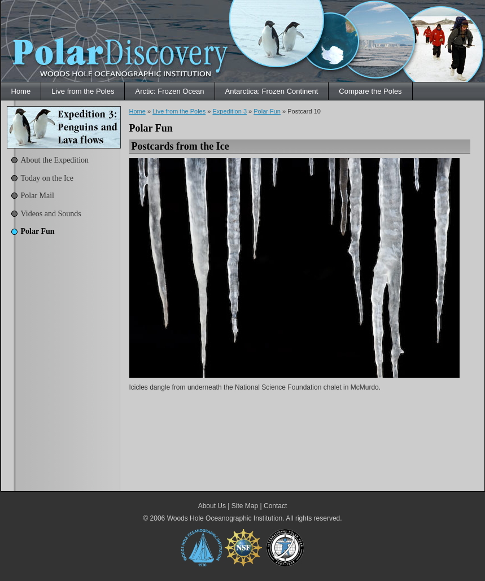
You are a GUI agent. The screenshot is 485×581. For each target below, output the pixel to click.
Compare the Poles (370, 91)
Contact (275, 506)
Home (21, 91)
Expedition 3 (229, 111)
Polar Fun (38, 231)
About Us (212, 506)
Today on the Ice (47, 178)
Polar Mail (38, 195)
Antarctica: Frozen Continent (271, 91)
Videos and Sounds (51, 213)
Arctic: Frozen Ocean (169, 91)
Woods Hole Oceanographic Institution (225, 518)
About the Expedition (55, 160)
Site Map (244, 506)
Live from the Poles (82, 91)
